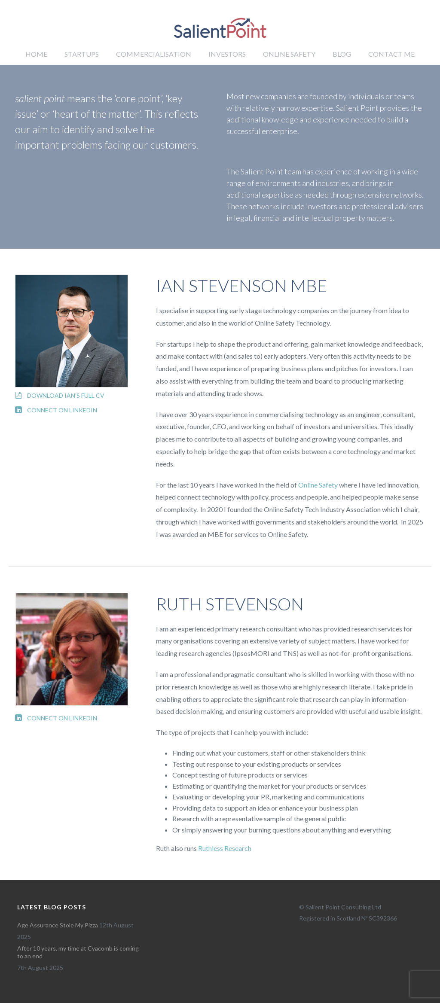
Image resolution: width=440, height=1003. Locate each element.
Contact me (391, 54)
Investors (227, 54)
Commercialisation (153, 54)
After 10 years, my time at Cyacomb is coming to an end (78, 952)
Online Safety (289, 54)
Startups (81, 54)
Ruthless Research (224, 848)
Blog (342, 54)
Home (36, 54)
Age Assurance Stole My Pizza (57, 925)
